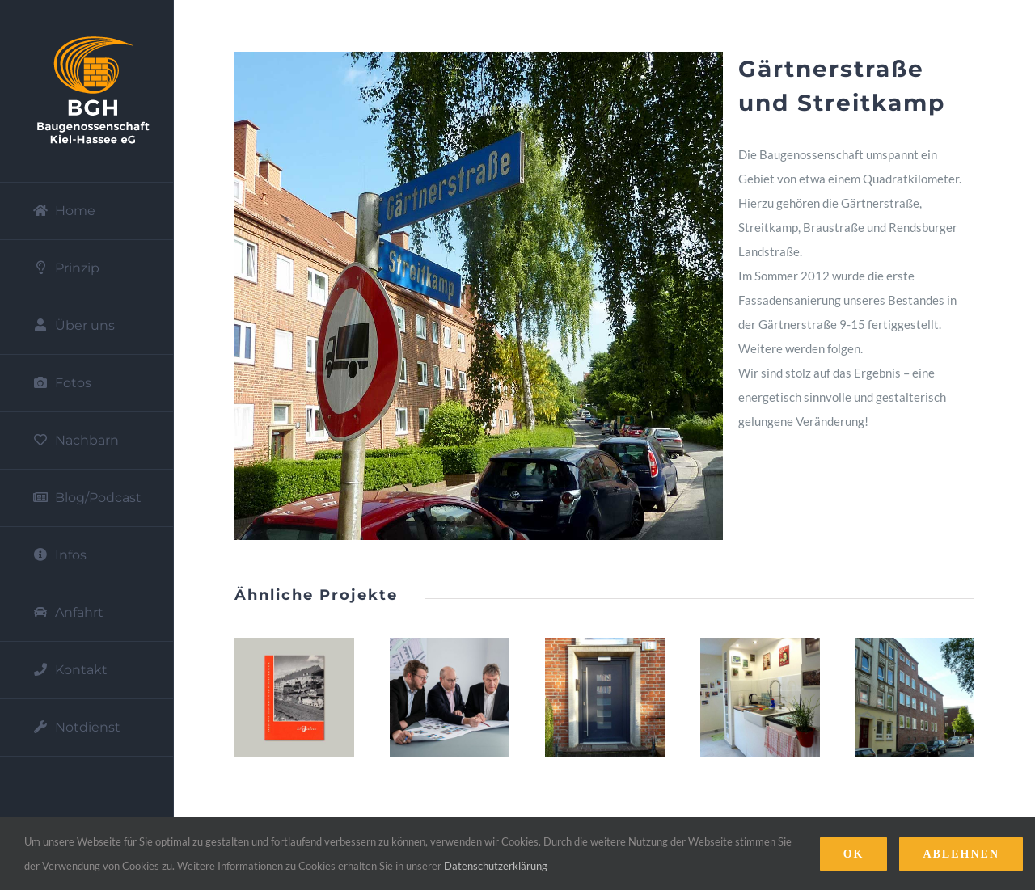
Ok (853, 854)
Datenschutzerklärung (495, 865)
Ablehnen (961, 854)
